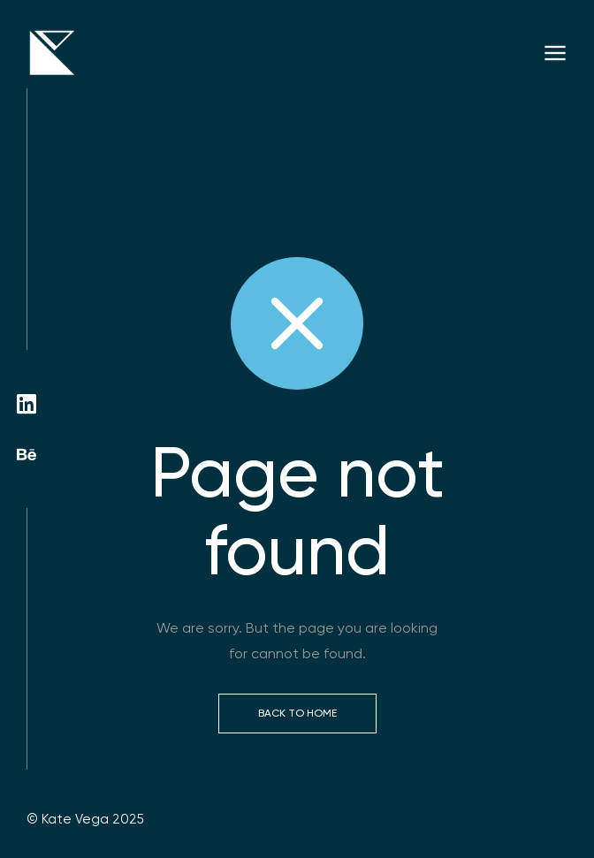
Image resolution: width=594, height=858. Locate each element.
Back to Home (297, 713)
